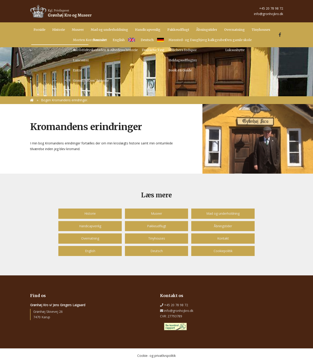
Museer (156, 213)
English (90, 251)
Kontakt (223, 238)
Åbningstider (223, 226)
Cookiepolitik (223, 251)
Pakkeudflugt (156, 226)
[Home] (61, 11)
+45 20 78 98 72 (270, 8)
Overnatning (90, 238)
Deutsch (156, 251)
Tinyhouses (156, 238)
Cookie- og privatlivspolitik (156, 355)
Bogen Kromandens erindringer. (64, 100)
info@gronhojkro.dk (267, 14)
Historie (90, 213)
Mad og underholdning (223, 213)
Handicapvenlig (90, 226)
